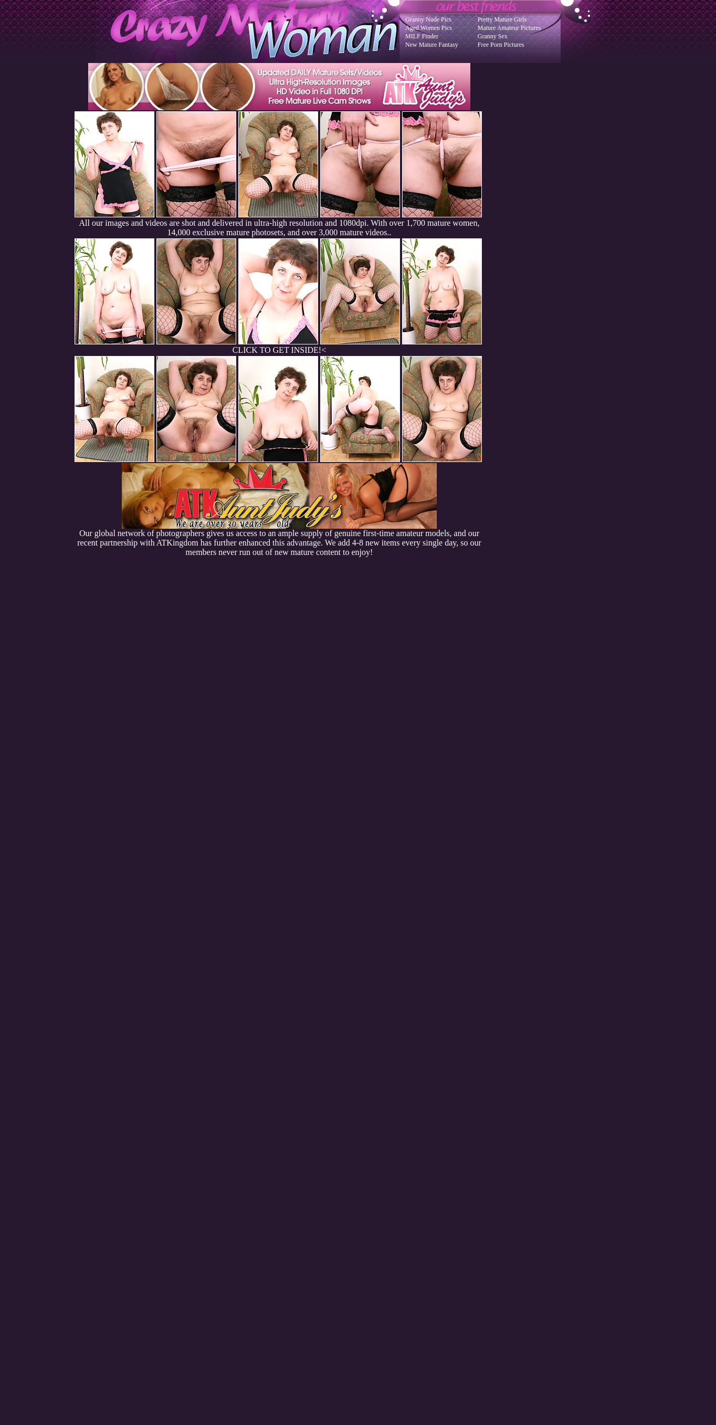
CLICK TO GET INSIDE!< (279, 349)
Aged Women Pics (428, 28)
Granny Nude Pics (428, 19)
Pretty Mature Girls (502, 19)
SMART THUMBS (376, 1214)
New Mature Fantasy (431, 44)
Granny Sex (493, 36)
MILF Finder (421, 36)
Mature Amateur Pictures (509, 28)
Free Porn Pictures (501, 44)
